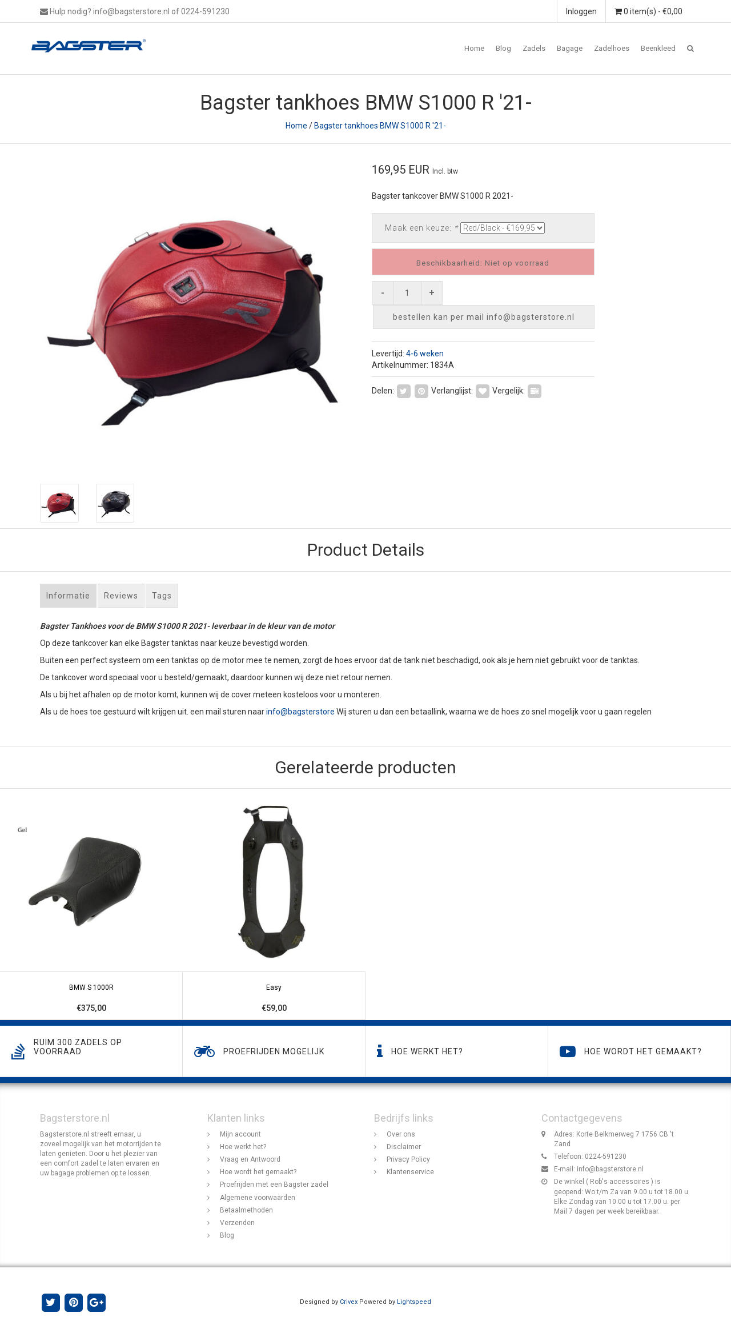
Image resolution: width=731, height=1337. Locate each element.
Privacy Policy (408, 1159)
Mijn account (240, 1134)
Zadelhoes (611, 48)
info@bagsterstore (300, 711)
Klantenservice (410, 1172)
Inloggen (581, 11)
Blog (503, 48)
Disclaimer (404, 1147)
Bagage (570, 48)
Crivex (349, 1302)
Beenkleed (658, 48)
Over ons (401, 1134)
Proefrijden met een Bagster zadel (274, 1185)
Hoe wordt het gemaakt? (258, 1172)
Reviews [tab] (121, 595)
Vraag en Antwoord (250, 1159)
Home (474, 48)
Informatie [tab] (68, 595)
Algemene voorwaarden (257, 1198)
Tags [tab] (162, 595)
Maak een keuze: (421, 227)
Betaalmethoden (246, 1210)
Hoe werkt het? (243, 1147)
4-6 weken (425, 353)
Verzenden (237, 1223)
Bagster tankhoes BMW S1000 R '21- (380, 125)
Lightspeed (414, 1302)
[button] (690, 48)
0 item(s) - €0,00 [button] (648, 11)
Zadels (534, 48)
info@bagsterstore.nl (610, 1169)
